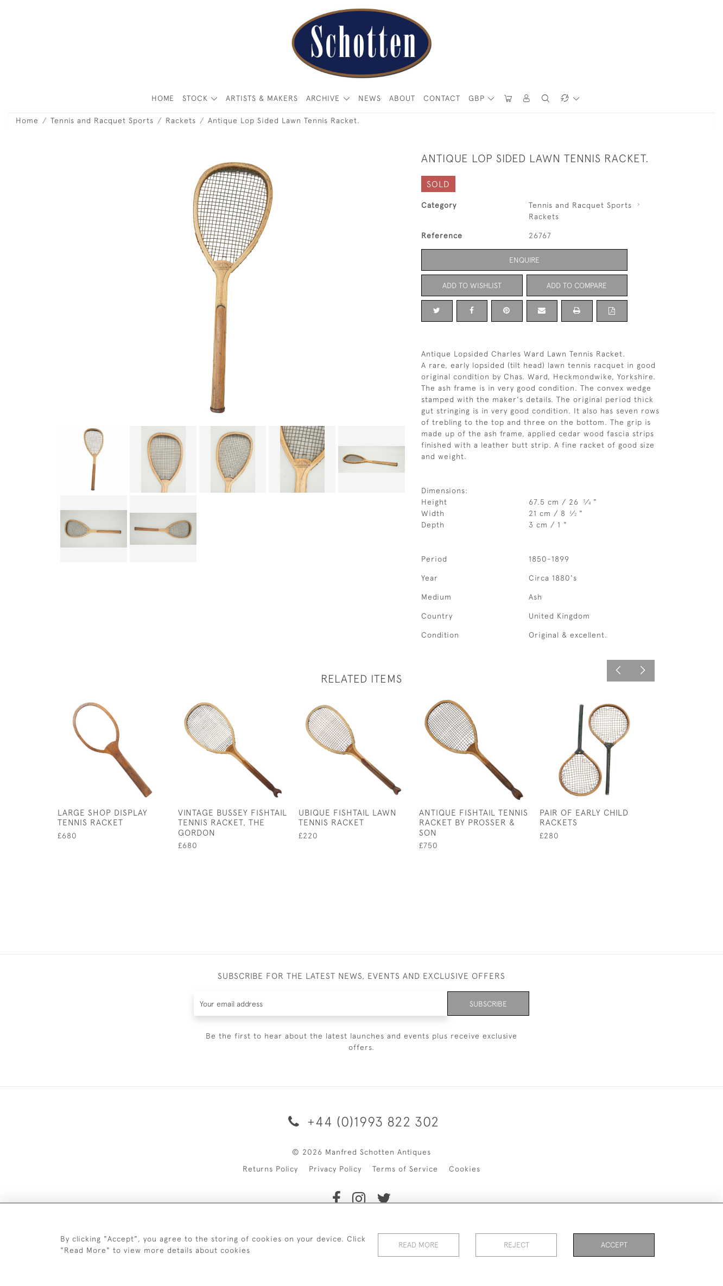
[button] (527, 98)
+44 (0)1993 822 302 (361, 1121)
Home (27, 120)
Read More (418, 1244)
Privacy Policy (335, 1168)
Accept (614, 1244)
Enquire (524, 260)
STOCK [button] (196, 98)
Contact (441, 98)
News (369, 98)
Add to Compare (577, 285)
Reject (516, 1244)
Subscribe (488, 1003)
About (402, 98)
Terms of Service (405, 1168)
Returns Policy (270, 1168)
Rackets (181, 120)
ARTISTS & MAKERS (262, 98)
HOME (162, 98)
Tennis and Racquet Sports (102, 120)
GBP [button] (477, 98)
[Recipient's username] (320, 1003)
